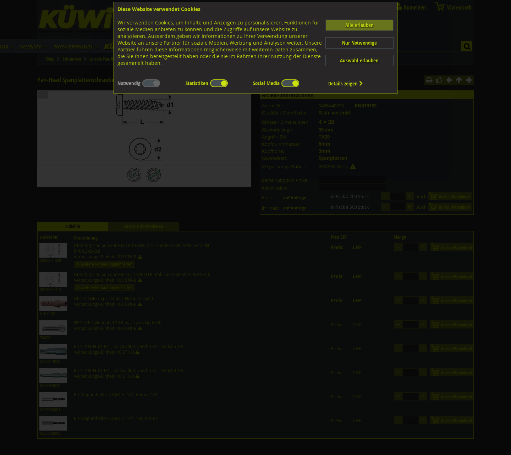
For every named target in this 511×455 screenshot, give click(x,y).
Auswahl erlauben (359, 60)
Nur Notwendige (359, 42)
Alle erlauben (359, 25)
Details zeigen (345, 83)
